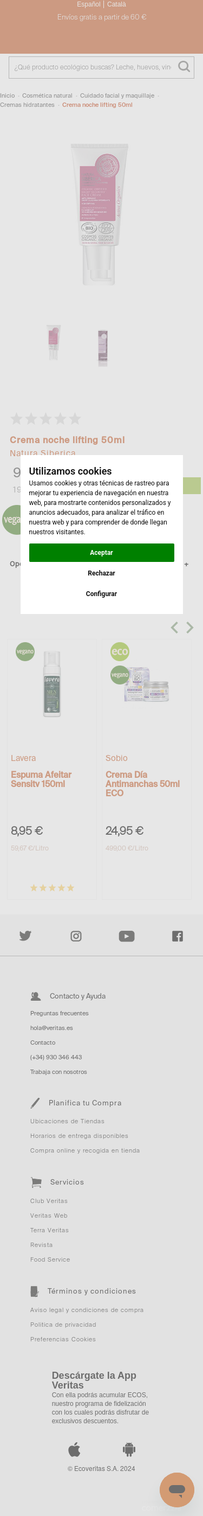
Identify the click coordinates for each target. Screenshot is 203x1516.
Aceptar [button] (101, 552)
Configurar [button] (101, 594)
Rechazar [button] (101, 573)
